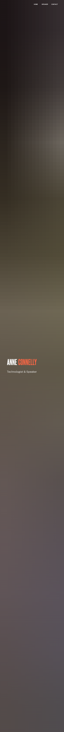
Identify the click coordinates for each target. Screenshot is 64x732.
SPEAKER (45, 4)
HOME (36, 4)
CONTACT (54, 4)
